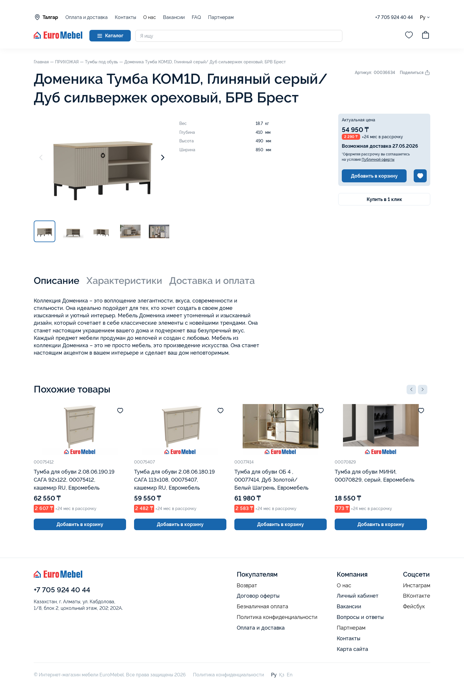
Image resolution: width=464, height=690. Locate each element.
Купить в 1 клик (384, 199)
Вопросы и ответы (360, 617)
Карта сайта (352, 649)
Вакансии (174, 17)
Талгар (46, 17)
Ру (425, 17)
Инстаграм (416, 585)
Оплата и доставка (86, 17)
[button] (411, 389)
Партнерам (221, 17)
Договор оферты (258, 596)
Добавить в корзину (374, 176)
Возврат (247, 585)
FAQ (196, 17)
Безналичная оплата (262, 606)
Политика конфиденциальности (277, 617)
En (289, 675)
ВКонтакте (416, 596)
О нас (149, 17)
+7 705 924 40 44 (394, 17)
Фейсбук (414, 606)
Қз (281, 675)
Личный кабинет (357, 596)
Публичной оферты (378, 159)
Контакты (125, 17)
